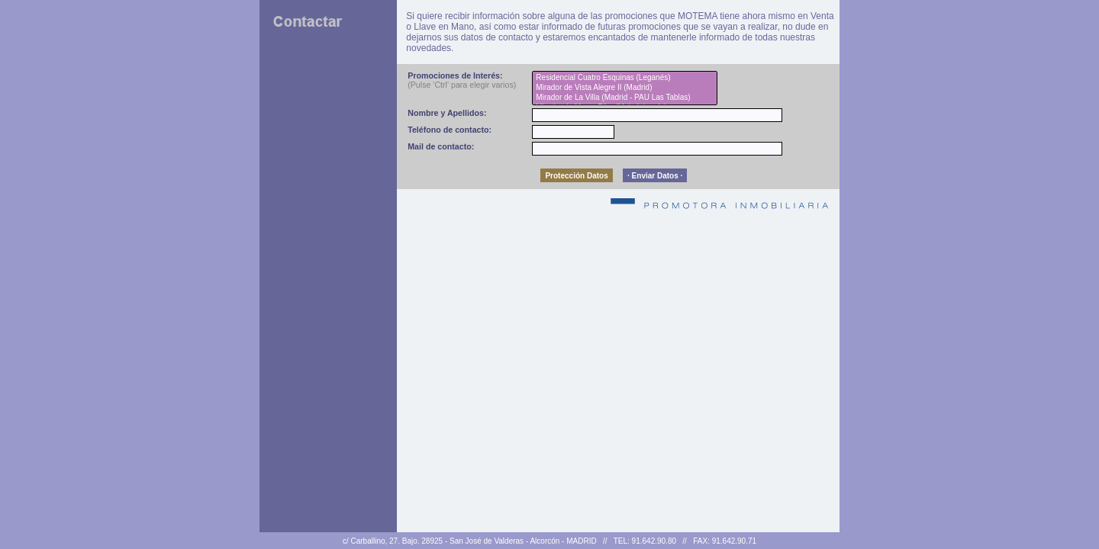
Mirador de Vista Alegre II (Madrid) (624, 88)
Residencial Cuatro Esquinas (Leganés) (624, 78)
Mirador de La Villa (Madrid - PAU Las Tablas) (624, 98)
